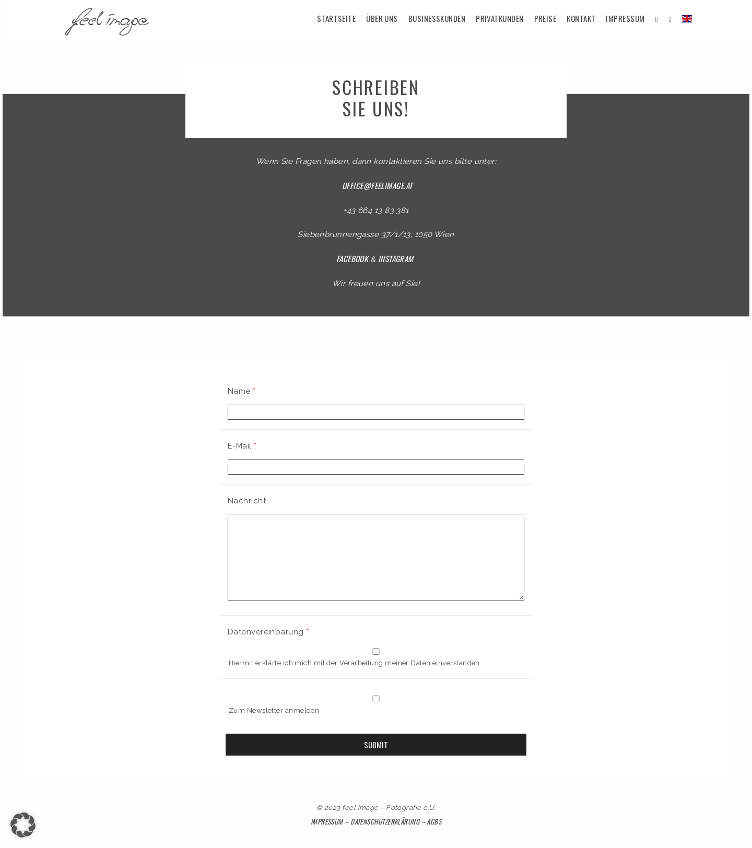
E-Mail (242, 446)
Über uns (382, 18)
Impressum (625, 18)
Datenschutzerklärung (384, 821)
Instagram (396, 258)
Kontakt (581, 18)
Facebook (352, 258)
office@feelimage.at (377, 185)
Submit (376, 744)
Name (242, 391)
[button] (23, 825)
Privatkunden (499, 18)
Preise (545, 18)
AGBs (434, 821)
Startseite (336, 18)
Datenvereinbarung (268, 632)
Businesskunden (436, 18)
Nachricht (247, 500)
